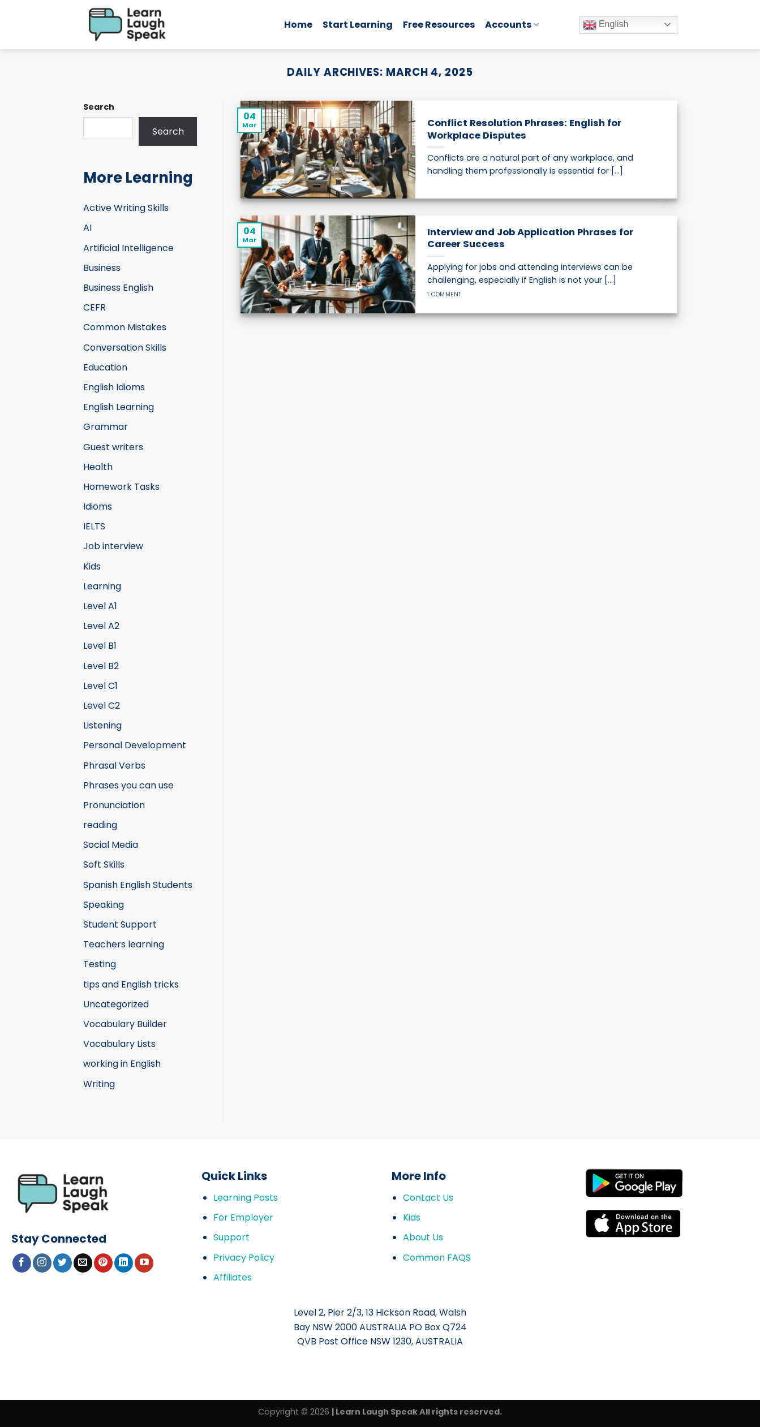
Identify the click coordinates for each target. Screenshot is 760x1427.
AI (87, 227)
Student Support (120, 924)
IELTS (94, 526)
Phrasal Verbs (114, 765)
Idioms (97, 506)
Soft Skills (103, 864)
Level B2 (101, 665)
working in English (122, 1063)
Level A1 (100, 606)
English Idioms (114, 387)
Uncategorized (116, 1004)
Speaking (103, 904)
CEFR (94, 307)
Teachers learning (123, 944)
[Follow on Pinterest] (103, 1263)
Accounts (512, 24)
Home (298, 24)
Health (98, 466)
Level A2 (101, 625)
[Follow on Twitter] (62, 1263)
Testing (99, 964)
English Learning (118, 406)
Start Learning (358, 24)
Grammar (105, 426)
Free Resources (439, 24)
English (606, 25)
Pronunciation (114, 805)
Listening (102, 725)
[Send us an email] (83, 1263)
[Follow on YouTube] (144, 1263)
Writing (99, 1083)
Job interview (113, 546)
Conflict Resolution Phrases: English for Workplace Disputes (524, 129)
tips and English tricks (131, 984)
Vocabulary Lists (119, 1043)
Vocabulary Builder (125, 1024)
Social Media (110, 844)
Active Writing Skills (126, 207)
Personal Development (134, 745)
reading (100, 824)
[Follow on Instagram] (42, 1263)
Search (98, 107)
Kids (92, 566)
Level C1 (100, 685)
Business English (118, 287)
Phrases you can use (128, 785)
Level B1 (100, 645)
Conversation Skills (124, 347)
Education (105, 367)
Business (102, 267)
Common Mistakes (124, 327)
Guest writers (113, 447)
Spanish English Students (137, 884)
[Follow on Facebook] (21, 1263)
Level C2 (101, 705)
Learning (102, 586)
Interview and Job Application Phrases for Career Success (530, 238)
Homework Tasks (121, 486)
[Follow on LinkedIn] (123, 1263)
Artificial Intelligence (128, 248)
